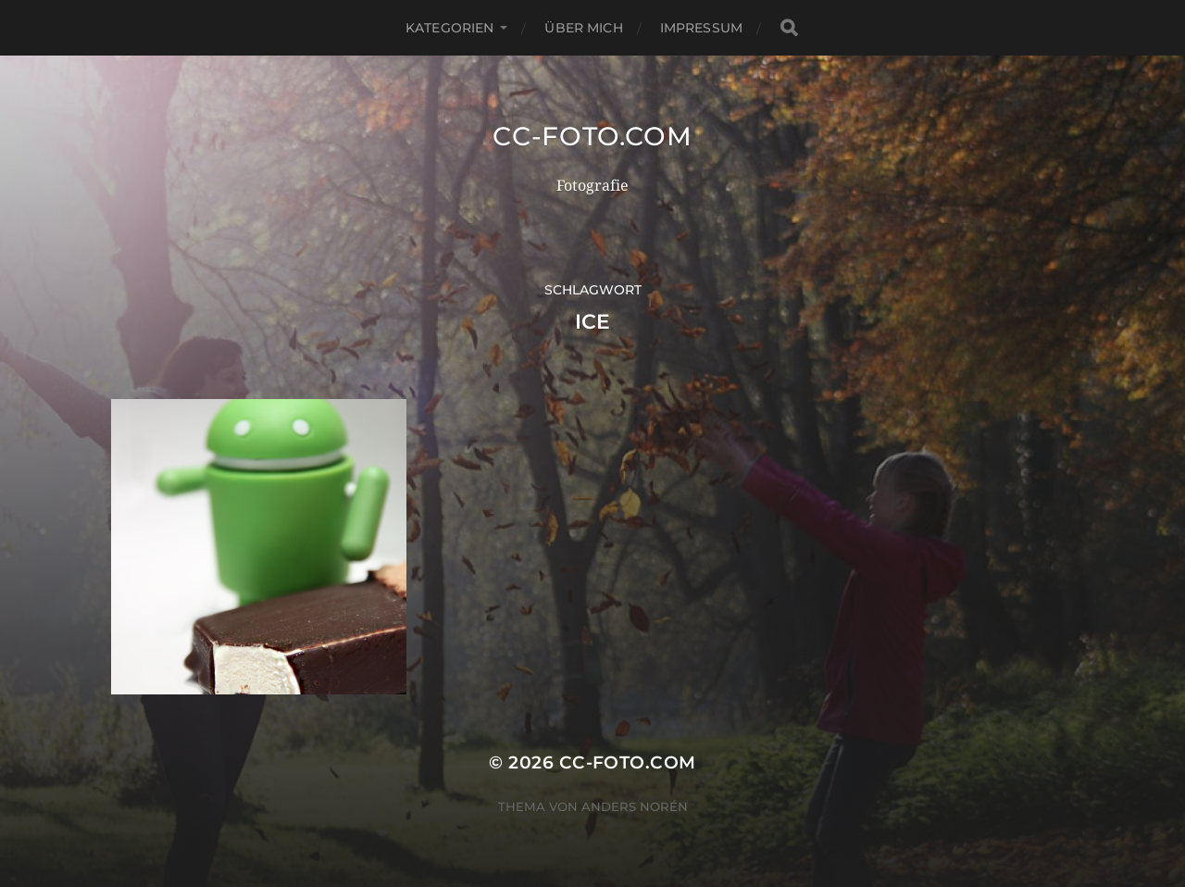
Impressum (701, 27)
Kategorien (449, 27)
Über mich (583, 27)
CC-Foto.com (592, 136)
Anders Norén (634, 806)
